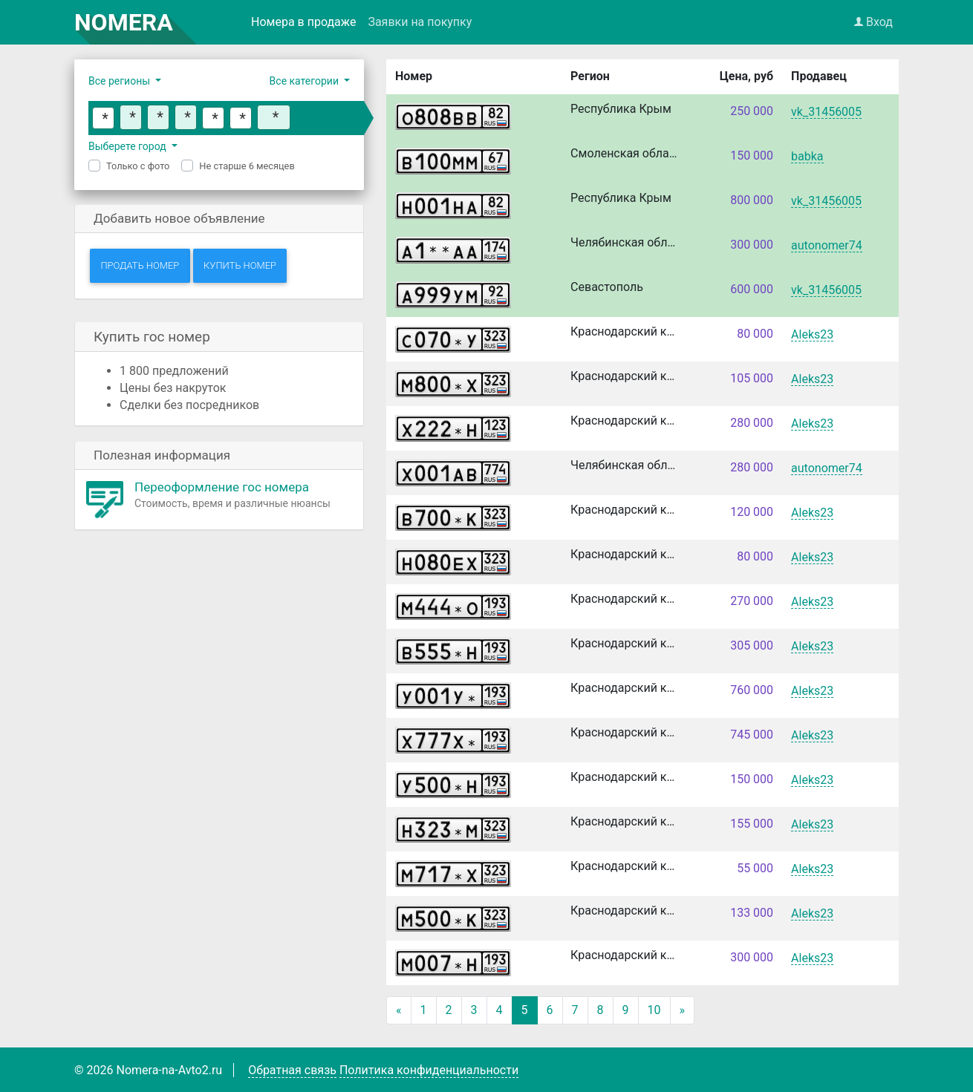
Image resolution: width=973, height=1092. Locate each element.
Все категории (306, 81)
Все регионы (120, 81)
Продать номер (139, 265)
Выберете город (128, 146)
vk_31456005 (826, 112)
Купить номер (240, 265)
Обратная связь (292, 1070)
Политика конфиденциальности (428, 1070)
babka (807, 157)
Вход (873, 22)
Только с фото (137, 165)
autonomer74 (826, 246)
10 (654, 1010)
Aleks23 (812, 335)
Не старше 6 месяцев (246, 165)
